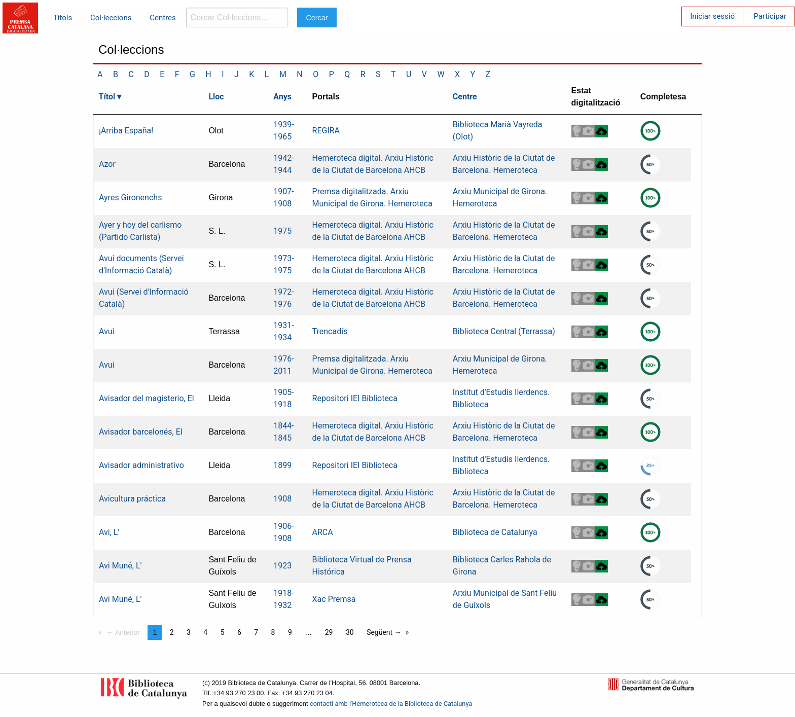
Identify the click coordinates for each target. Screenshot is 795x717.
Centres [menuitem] (163, 17)
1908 (282, 499)
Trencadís (330, 331)
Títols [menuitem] (62, 17)
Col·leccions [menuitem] (110, 17)
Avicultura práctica (132, 499)
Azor (107, 164)
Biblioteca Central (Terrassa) (504, 331)
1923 (282, 565)
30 (350, 632)
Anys (282, 96)
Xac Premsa (334, 599)
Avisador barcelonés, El (141, 432)
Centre (465, 96)
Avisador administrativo (141, 465)
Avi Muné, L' (120, 565)
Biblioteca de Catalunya (495, 532)
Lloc (216, 96)
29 (329, 632)
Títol (107, 96)
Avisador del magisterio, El (146, 398)
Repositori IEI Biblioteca (354, 398)
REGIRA (326, 130)
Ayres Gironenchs (130, 197)
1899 (282, 465)
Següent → (384, 632)
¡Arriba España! (126, 130)
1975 (282, 231)
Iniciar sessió (712, 16)
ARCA (322, 532)
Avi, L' (109, 532)
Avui (107, 331)
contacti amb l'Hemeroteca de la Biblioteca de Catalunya (391, 703)
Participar (769, 16)
